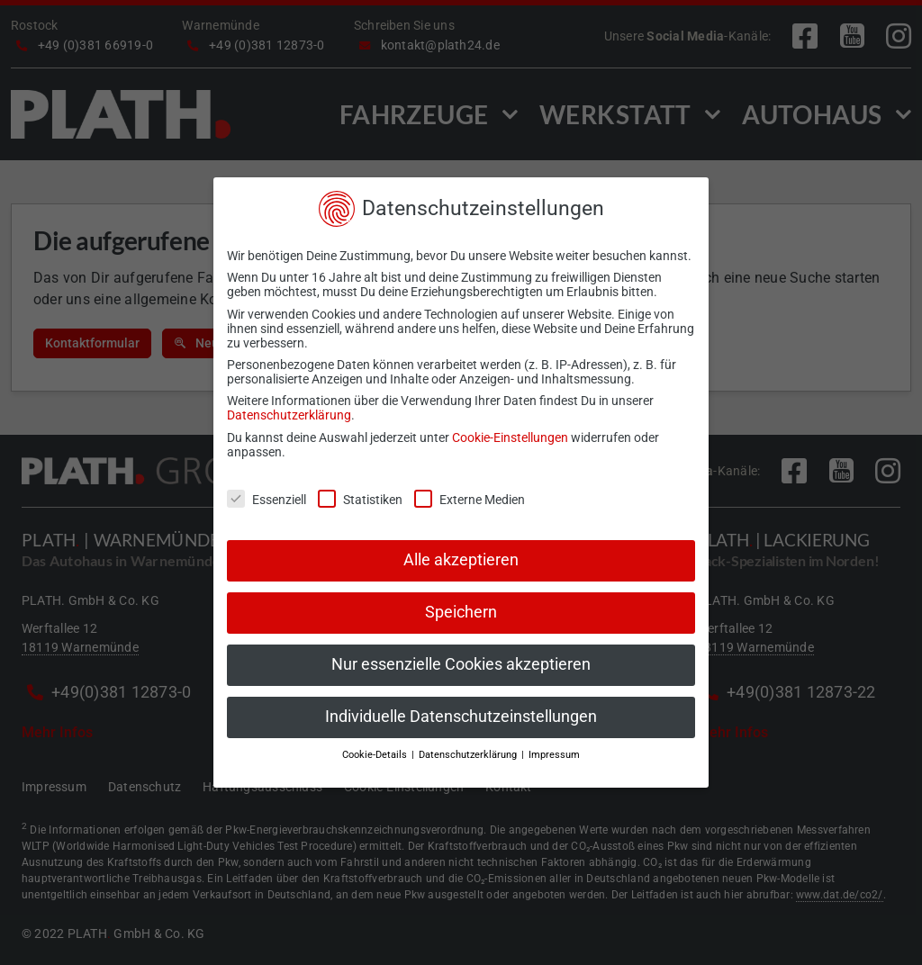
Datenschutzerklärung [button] (469, 755)
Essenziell (266, 499)
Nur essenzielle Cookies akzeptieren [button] (461, 664)
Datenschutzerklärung (289, 415)
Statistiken (360, 499)
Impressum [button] (554, 755)
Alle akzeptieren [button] (461, 560)
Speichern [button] (461, 612)
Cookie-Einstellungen (510, 437)
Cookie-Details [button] (376, 755)
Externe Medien (469, 499)
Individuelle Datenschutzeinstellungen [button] (461, 717)
